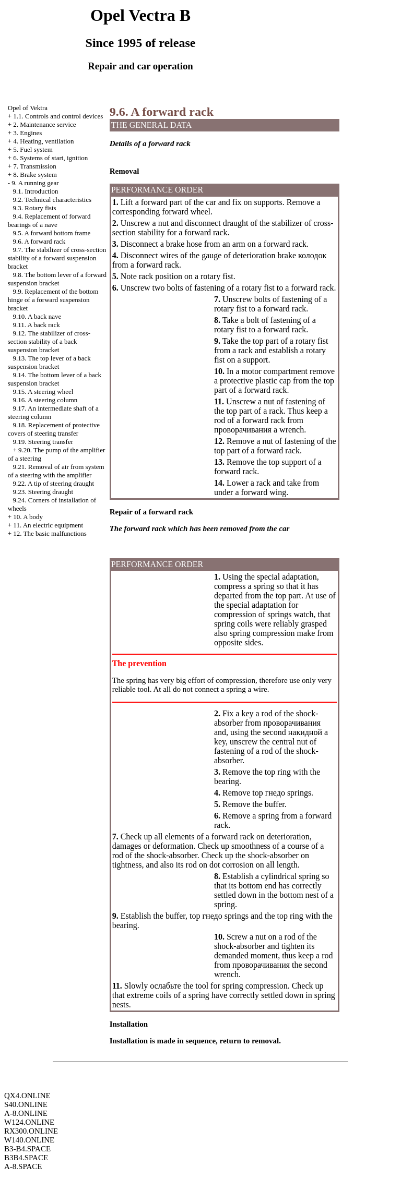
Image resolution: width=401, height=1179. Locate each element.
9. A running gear (34, 183)
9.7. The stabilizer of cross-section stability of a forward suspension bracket (57, 258)
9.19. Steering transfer (43, 442)
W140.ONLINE (29, 1140)
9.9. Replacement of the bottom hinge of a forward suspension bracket (53, 299)
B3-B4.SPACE (27, 1149)
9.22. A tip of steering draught (54, 483)
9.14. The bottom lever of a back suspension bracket (54, 379)
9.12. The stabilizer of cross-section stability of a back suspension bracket (49, 341)
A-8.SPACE (23, 1166)
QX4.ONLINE (27, 1095)
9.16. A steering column (45, 400)
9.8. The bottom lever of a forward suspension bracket (57, 279)
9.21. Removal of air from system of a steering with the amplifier (56, 471)
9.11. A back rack (36, 325)
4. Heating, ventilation (43, 141)
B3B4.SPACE (26, 1157)
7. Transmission (34, 166)
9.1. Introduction (35, 191)
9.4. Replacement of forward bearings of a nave (49, 220)
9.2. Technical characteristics (52, 199)
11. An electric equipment (48, 525)
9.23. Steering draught (43, 492)
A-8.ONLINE (26, 1113)
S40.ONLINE (26, 1104)
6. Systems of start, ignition (50, 158)
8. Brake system (34, 174)
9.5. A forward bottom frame (52, 233)
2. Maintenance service (44, 124)
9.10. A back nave (37, 316)
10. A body (28, 517)
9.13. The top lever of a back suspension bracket (49, 362)
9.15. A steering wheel (43, 391)
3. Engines (27, 133)
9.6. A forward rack (39, 241)
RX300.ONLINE (31, 1131)
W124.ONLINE (29, 1122)
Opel (28, 108)
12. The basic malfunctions (50, 533)
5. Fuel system (32, 149)
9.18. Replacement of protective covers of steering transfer (54, 429)
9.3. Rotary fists (34, 208)
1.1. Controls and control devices (58, 116)
